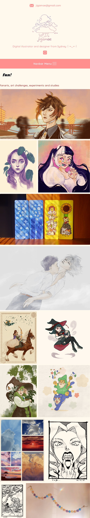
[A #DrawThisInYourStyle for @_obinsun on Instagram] (64, 391)
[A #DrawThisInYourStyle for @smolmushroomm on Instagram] (18, 391)
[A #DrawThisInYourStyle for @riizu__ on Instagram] (64, 337)
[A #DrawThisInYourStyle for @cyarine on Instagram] (64, 166)
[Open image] (18, 166)
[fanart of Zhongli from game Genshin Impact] (45, 114)
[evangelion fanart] (45, 278)
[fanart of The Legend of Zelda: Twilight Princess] (18, 337)
